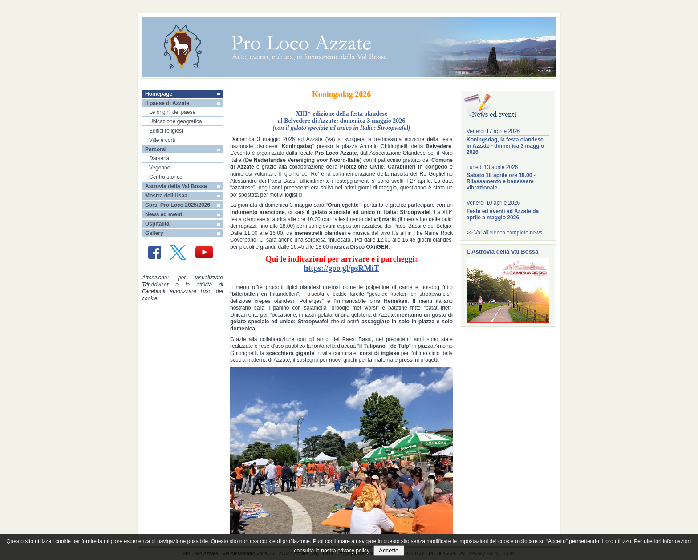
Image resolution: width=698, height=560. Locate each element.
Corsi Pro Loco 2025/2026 (177, 205)
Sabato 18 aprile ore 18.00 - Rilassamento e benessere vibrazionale (501, 181)
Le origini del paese (172, 112)
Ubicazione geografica (175, 121)
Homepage (158, 94)
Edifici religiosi (166, 131)
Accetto (388, 550)
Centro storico (166, 177)
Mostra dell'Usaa (166, 196)
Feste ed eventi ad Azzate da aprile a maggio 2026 (503, 214)
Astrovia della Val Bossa (176, 186)
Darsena (159, 158)
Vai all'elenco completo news (508, 233)
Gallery (154, 233)
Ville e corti (162, 140)
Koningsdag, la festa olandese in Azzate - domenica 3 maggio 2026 (505, 146)
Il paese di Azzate (167, 103)
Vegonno (159, 168)
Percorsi (155, 149)
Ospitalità (157, 224)
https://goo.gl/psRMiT (341, 268)
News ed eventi (164, 214)
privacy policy (353, 551)
